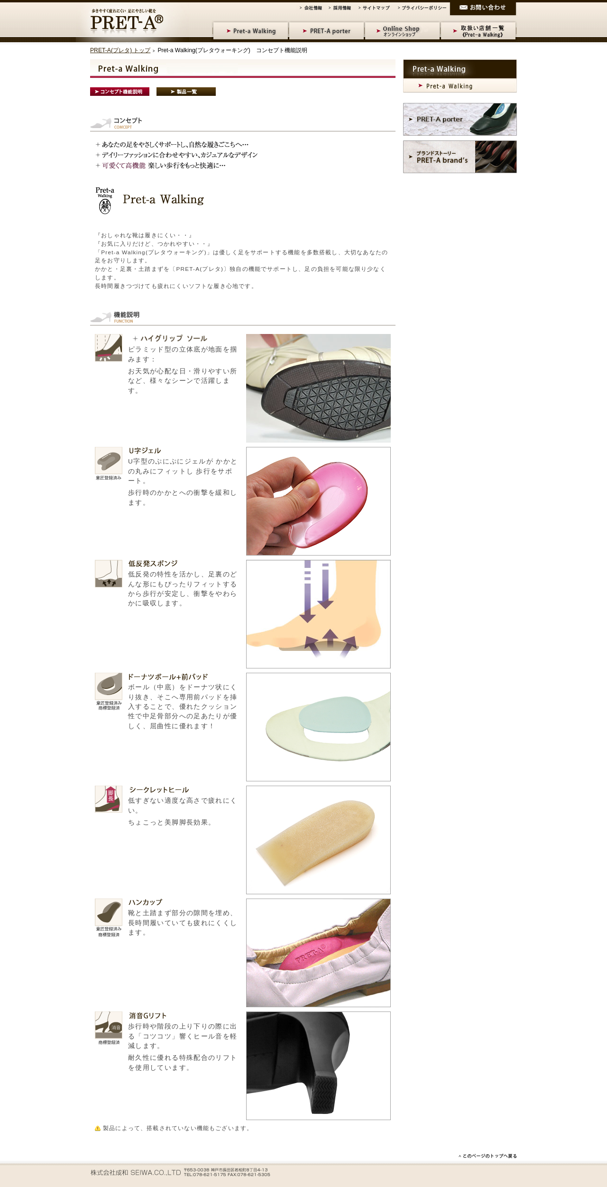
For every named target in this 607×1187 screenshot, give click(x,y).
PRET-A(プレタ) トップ (120, 50)
